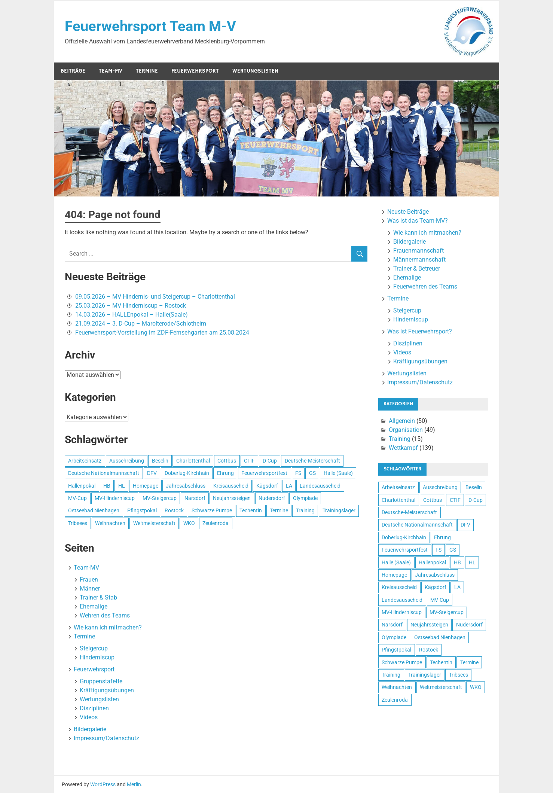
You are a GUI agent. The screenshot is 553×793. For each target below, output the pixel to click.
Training (399, 438)
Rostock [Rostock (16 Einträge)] (174, 510)
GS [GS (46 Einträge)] (312, 473)
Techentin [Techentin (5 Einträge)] (250, 510)
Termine (147, 70)
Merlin (134, 784)
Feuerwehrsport (195, 70)
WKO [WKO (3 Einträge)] (189, 523)
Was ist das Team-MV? (417, 220)
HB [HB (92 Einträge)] (106, 486)
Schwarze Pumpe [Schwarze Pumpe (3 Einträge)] (212, 510)
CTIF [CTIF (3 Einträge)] (249, 461)
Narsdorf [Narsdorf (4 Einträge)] (194, 498)
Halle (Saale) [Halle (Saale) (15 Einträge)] (338, 473)
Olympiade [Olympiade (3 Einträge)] (305, 498)
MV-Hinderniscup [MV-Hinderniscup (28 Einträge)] (115, 498)
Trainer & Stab (98, 597)
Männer (90, 588)
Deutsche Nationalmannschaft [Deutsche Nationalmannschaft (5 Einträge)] (103, 473)
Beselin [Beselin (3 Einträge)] (160, 461)
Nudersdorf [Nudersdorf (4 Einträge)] (272, 498)
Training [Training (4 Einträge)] (305, 510)
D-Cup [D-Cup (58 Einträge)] (270, 461)
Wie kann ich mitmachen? (108, 627)
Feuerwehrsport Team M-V (150, 26)
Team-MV (110, 70)
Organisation (406, 429)
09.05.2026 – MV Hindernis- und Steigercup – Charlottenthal (155, 296)
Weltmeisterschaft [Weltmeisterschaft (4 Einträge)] (154, 523)
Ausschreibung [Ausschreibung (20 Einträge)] (126, 461)
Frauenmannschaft (418, 250)
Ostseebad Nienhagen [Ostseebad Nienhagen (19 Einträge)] (93, 510)
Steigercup (94, 648)
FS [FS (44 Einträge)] (298, 473)
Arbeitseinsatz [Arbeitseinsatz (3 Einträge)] (84, 461)
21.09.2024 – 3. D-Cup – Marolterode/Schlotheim (140, 323)
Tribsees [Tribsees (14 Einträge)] (77, 523)
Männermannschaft (419, 259)
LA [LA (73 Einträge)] (289, 486)
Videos (89, 717)
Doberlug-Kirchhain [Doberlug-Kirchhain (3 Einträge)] (187, 473)
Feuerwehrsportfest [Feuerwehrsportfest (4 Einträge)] (264, 473)
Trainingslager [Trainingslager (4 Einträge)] (339, 510)
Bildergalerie (90, 729)
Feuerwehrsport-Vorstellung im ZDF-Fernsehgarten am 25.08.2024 (162, 332)
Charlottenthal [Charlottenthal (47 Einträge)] (193, 461)
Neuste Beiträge (408, 211)
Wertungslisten (255, 70)
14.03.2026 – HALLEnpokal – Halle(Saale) (131, 314)
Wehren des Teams (105, 615)
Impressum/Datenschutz (106, 738)
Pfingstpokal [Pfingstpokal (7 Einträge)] (142, 510)
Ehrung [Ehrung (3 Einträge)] (225, 473)
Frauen (89, 579)
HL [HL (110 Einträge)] (121, 486)
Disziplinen (94, 708)
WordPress (103, 784)
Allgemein (402, 420)
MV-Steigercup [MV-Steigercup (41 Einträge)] (160, 498)
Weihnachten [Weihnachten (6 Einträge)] (110, 523)
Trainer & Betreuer (416, 268)
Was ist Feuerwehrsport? (419, 331)
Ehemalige (93, 606)
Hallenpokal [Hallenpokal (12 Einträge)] (81, 486)
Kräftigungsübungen (107, 690)
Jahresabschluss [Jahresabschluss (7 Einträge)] (185, 486)
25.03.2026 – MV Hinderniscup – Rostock (130, 305)
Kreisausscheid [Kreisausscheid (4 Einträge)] (230, 486)
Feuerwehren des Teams (425, 286)
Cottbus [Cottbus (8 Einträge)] (226, 461)
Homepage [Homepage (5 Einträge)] (145, 486)
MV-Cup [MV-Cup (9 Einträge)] (77, 498)
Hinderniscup (97, 657)
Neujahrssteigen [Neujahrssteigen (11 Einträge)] (232, 498)
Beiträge (73, 70)
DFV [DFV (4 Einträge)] (152, 473)
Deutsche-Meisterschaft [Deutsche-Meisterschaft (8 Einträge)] (312, 461)
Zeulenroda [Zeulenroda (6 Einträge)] (215, 523)
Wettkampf (403, 447)
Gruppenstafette (101, 681)
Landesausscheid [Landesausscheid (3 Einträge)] (320, 486)
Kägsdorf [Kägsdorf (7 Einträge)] (267, 486)
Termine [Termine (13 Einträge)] (279, 510)
